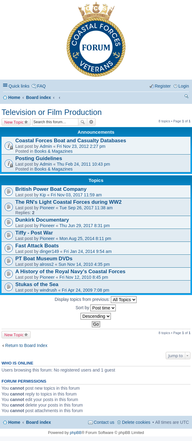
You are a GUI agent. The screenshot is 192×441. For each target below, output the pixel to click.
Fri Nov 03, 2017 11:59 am (76, 194)
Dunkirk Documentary (42, 220)
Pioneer (47, 207)
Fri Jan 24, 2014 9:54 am (88, 251)
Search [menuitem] (186, 97)
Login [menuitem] (184, 86)
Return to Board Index (26, 345)
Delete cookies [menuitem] (136, 422)
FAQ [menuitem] (41, 86)
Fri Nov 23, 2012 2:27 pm (81, 146)
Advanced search (91, 122)
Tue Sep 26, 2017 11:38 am (86, 207)
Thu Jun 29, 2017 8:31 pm (84, 225)
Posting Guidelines (38, 158)
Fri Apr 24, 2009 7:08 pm (85, 290)
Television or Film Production (52, 112)
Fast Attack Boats (37, 246)
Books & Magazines (54, 151)
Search (82, 122)
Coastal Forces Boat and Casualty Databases (70, 141)
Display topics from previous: (96, 299)
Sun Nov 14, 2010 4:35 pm (84, 264)
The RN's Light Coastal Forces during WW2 (68, 202)
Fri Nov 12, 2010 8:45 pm (83, 277)
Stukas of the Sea (36, 284)
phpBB (75, 432)
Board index (38, 97)
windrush (48, 290)
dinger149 (49, 251)
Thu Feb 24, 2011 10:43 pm (83, 164)
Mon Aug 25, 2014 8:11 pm (85, 238)
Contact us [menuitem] (104, 422)
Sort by (96, 308)
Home (14, 97)
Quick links (19, 86)
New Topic (14, 122)
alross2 (47, 264)
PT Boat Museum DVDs (44, 259)
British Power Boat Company (51, 189)
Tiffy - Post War (34, 233)
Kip (43, 194)
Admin (46, 146)
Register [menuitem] (163, 86)
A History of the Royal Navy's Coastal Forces (70, 271)
